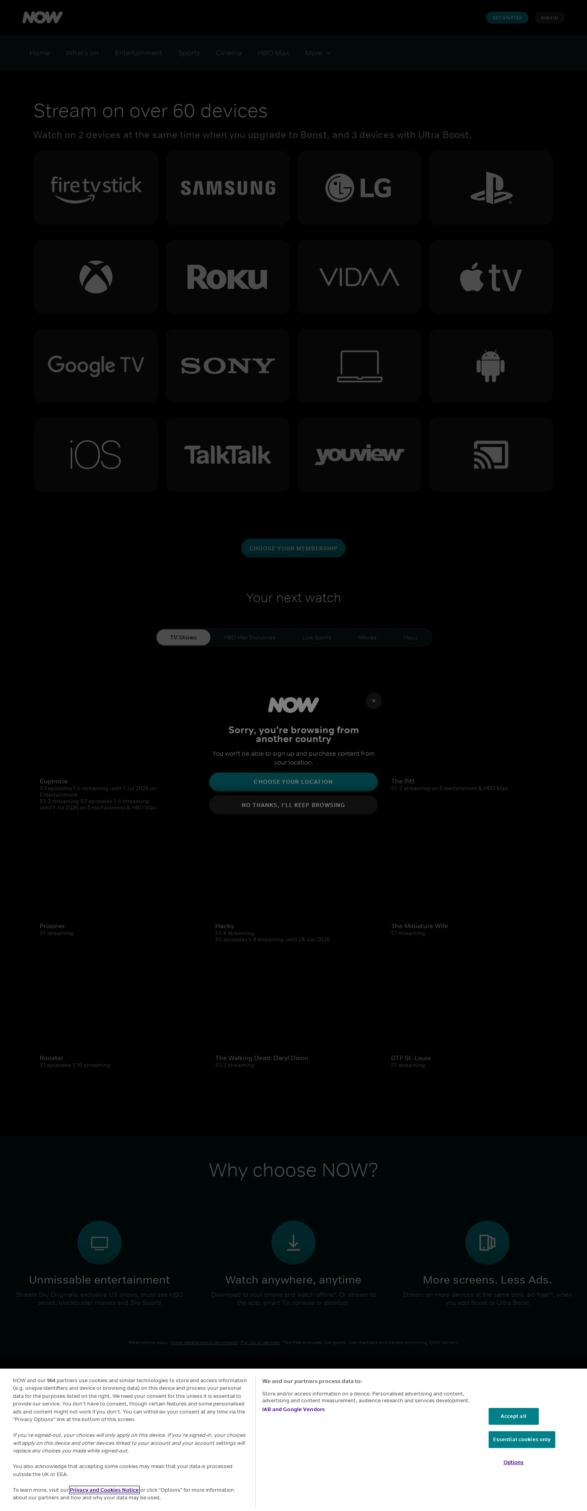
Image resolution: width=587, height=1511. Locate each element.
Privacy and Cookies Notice (104, 1490)
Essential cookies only (522, 1439)
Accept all (513, 1416)
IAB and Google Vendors (293, 1409)
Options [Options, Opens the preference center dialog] (513, 1462)
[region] (293, 1440)
